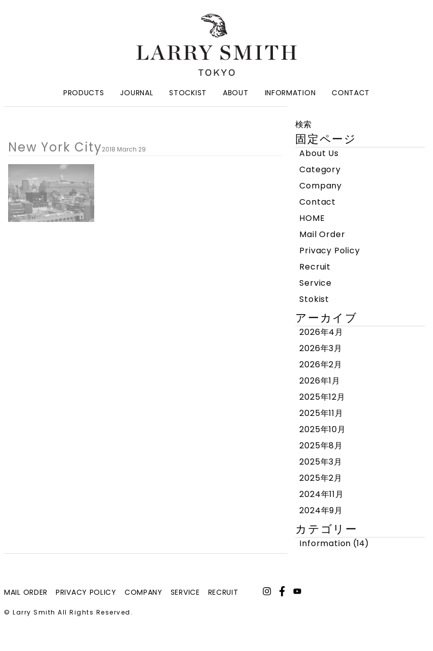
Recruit (315, 267)
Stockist (188, 93)
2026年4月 (321, 332)
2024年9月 (321, 510)
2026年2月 (320, 364)
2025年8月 (321, 445)
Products (83, 93)
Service (315, 283)
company (144, 592)
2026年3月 (320, 348)
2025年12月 (322, 397)
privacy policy (86, 592)
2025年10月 (322, 429)
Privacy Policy (329, 250)
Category (319, 169)
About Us (318, 153)
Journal (136, 93)
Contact (351, 93)
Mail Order (322, 234)
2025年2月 (320, 478)
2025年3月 (320, 462)
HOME (312, 218)
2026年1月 (319, 381)
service (185, 592)
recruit (223, 592)
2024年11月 (321, 494)
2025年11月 (321, 413)
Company (320, 186)
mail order (26, 592)
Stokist (314, 299)
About (236, 93)
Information (290, 93)
